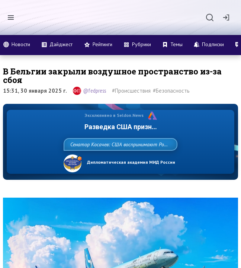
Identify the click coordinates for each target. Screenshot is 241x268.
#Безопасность (171, 90)
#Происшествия (131, 90)
